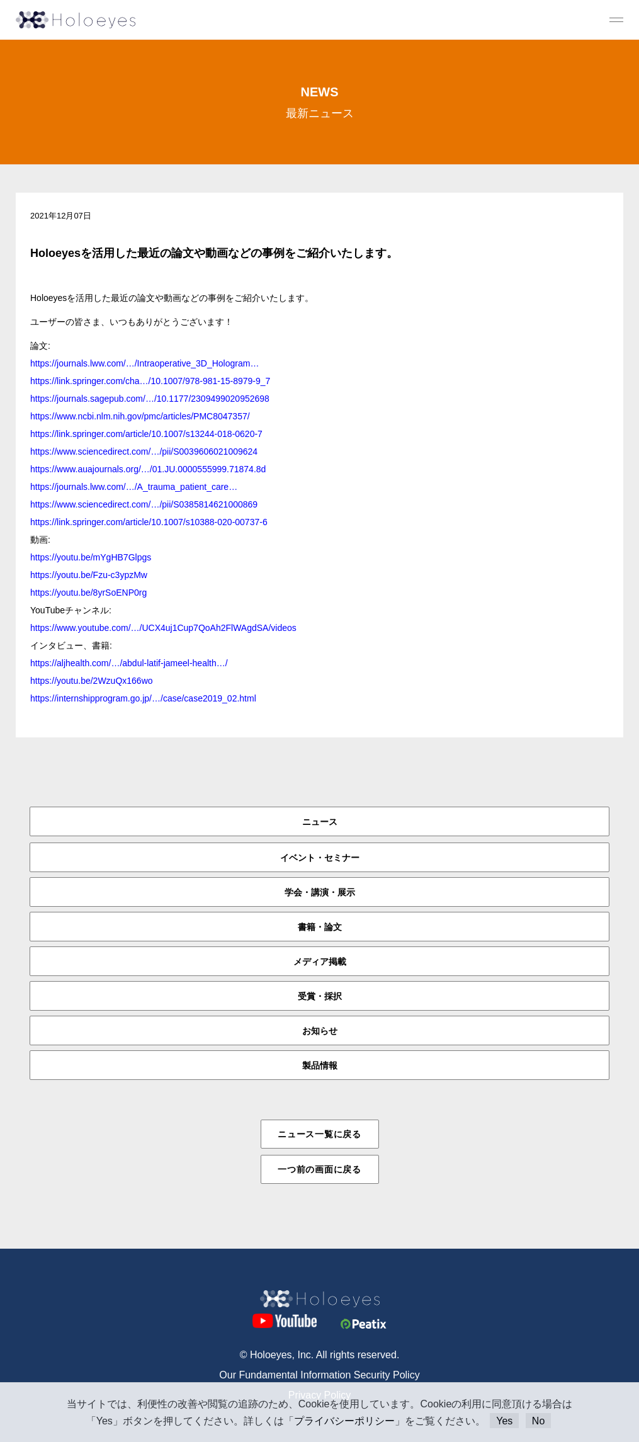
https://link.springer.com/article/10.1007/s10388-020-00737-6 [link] (149, 522)
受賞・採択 (320, 996)
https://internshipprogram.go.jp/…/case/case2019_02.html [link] (143, 698)
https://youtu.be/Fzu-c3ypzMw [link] (88, 575)
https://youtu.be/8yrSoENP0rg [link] (88, 593)
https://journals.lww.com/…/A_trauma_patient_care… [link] (133, 487)
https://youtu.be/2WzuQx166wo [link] (91, 681)
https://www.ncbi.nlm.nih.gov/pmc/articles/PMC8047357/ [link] (140, 416)
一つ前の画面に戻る (319, 1169)
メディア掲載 (319, 962)
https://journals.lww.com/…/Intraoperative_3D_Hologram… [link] (144, 363)
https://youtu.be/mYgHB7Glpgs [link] (90, 557)
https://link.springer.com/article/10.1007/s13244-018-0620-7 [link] (146, 434)
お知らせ (319, 1031)
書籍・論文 (320, 927)
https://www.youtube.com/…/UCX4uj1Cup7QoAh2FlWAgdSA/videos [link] (163, 628)
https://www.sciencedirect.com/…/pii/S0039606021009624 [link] (143, 451)
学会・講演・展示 (320, 892)
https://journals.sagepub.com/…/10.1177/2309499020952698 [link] (149, 399)
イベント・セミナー (319, 858)
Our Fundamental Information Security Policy (319, 1375)
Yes (504, 1421)
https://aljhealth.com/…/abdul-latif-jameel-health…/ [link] (129, 663)
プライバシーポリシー (344, 1421)
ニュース (319, 822)
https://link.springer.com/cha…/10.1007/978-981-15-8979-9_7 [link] (150, 381)
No (538, 1421)
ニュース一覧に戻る (319, 1134)
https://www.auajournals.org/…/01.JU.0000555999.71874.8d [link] (148, 469)
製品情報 (319, 1065)
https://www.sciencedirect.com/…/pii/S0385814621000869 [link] (143, 504)
